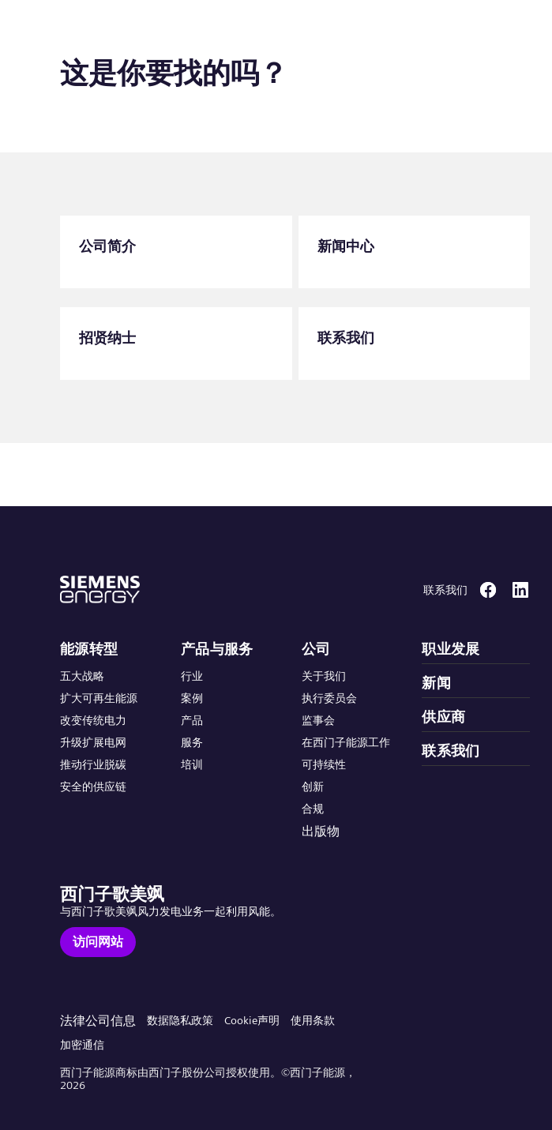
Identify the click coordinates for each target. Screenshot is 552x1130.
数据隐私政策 (180, 1020)
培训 (192, 764)
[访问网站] (98, 942)
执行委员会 (329, 698)
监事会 (318, 720)
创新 (313, 786)
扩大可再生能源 (98, 698)
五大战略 (82, 676)
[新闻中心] (415, 252)
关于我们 (324, 676)
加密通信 (82, 1044)
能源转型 (89, 649)
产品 (192, 720)
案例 (192, 698)
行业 (192, 676)
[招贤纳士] (176, 343)
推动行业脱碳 (93, 764)
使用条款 (313, 1020)
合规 (313, 808)
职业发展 (451, 649)
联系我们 (451, 751)
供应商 (443, 717)
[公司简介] (176, 252)
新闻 (436, 683)
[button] (129, 30)
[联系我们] (415, 343)
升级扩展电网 (93, 742)
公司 (316, 649)
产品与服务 (217, 649)
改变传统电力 (93, 720)
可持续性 (324, 764)
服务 (192, 742)
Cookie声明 (252, 1020)
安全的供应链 (93, 786)
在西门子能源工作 (346, 742)
